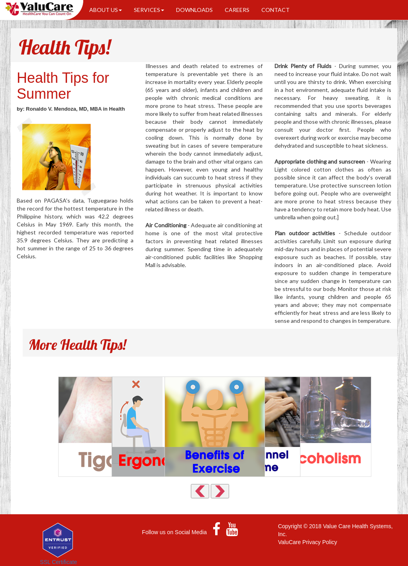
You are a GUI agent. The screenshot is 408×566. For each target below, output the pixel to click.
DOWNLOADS (194, 9)
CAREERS (237, 9)
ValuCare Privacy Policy (307, 542)
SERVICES (149, 9)
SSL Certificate (58, 562)
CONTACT (275, 9)
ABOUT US (105, 9)
